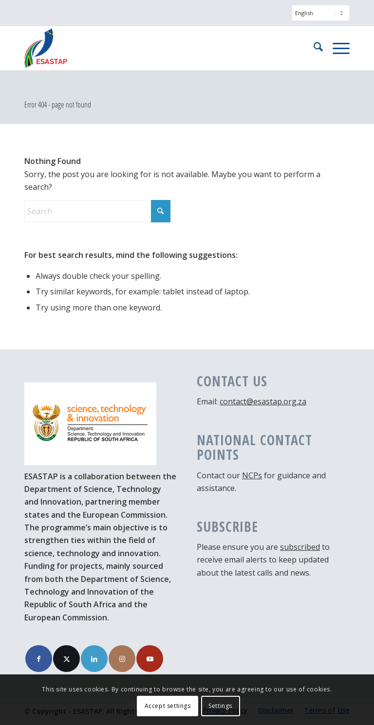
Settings (220, 706)
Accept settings (168, 706)
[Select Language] (321, 13)
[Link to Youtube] (149, 658)
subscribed (300, 547)
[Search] (313, 48)
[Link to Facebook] (38, 658)
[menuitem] (318, 18)
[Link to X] (66, 658)
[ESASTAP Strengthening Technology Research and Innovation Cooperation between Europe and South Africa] (45, 48)
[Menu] (336, 48)
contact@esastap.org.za (263, 401)
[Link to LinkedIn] (94, 658)
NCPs (252, 475)
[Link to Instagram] (122, 658)
